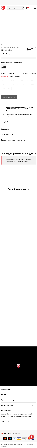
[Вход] (27, 8)
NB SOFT (23, 444)
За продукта (18, 129)
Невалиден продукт (9, 97)
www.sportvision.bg (10, 444)
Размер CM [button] (18, 76)
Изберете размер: (8, 73)
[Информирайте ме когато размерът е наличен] (3, 80)
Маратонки (4, 45)
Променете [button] (16, 433)
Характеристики (18, 134)
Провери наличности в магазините (18, 140)
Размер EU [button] (4, 76)
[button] (15, 8)
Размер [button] (11, 76)
